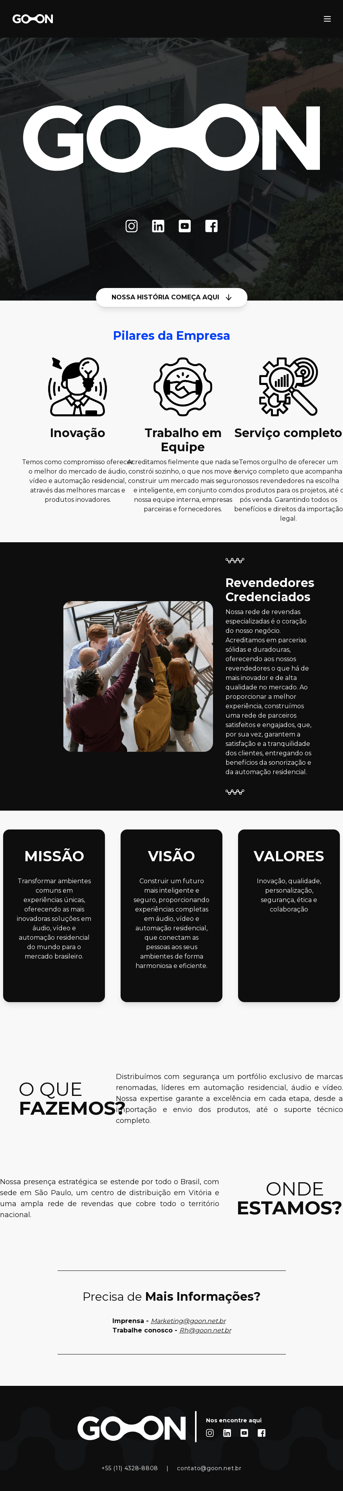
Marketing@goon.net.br (188, 1321)
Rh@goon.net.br (205, 1330)
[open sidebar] (327, 18)
